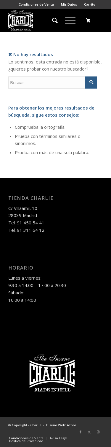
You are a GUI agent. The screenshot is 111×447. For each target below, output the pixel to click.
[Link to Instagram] (98, 432)
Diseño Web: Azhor (61, 425)
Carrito (89, 4)
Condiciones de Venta (36, 4)
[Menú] (67, 20)
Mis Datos (69, 4)
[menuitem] (36, 4)
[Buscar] (52, 20)
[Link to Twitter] (89, 432)
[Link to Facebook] (80, 432)
